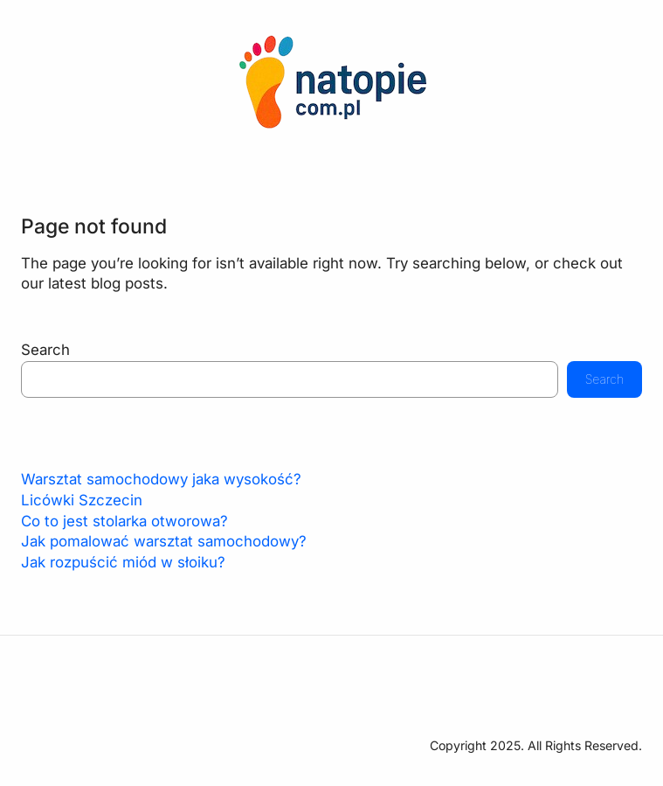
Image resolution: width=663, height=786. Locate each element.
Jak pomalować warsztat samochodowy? (164, 541)
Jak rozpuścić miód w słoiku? (123, 562)
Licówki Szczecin (81, 500)
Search (45, 349)
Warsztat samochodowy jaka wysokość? (161, 479)
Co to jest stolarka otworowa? (124, 521)
